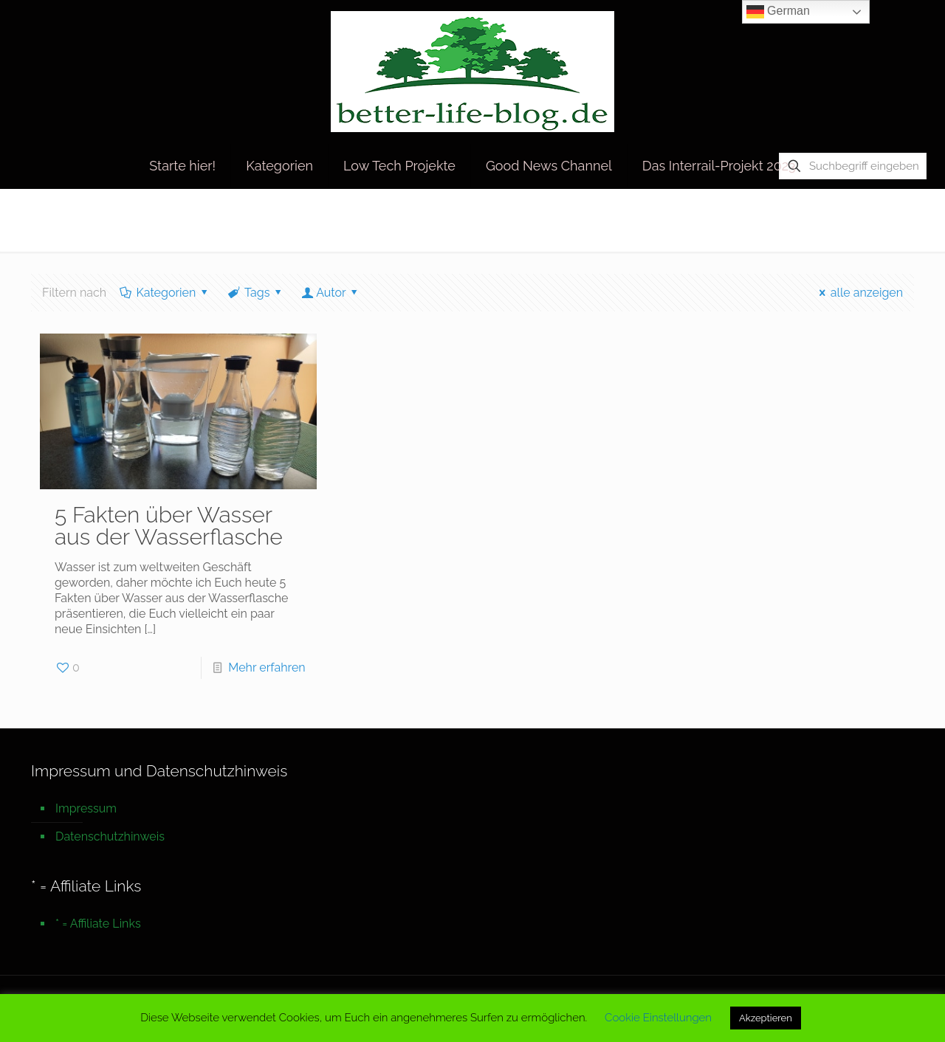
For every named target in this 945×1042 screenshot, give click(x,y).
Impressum (86, 808)
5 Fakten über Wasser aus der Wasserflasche (169, 526)
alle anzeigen (858, 293)
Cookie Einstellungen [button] (658, 1017)
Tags (256, 293)
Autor (331, 293)
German (778, 12)
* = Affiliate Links (98, 924)
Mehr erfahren (266, 667)
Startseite (748, 220)
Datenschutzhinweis (110, 836)
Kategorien (165, 293)
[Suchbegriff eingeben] (853, 166)
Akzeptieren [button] (765, 1018)
